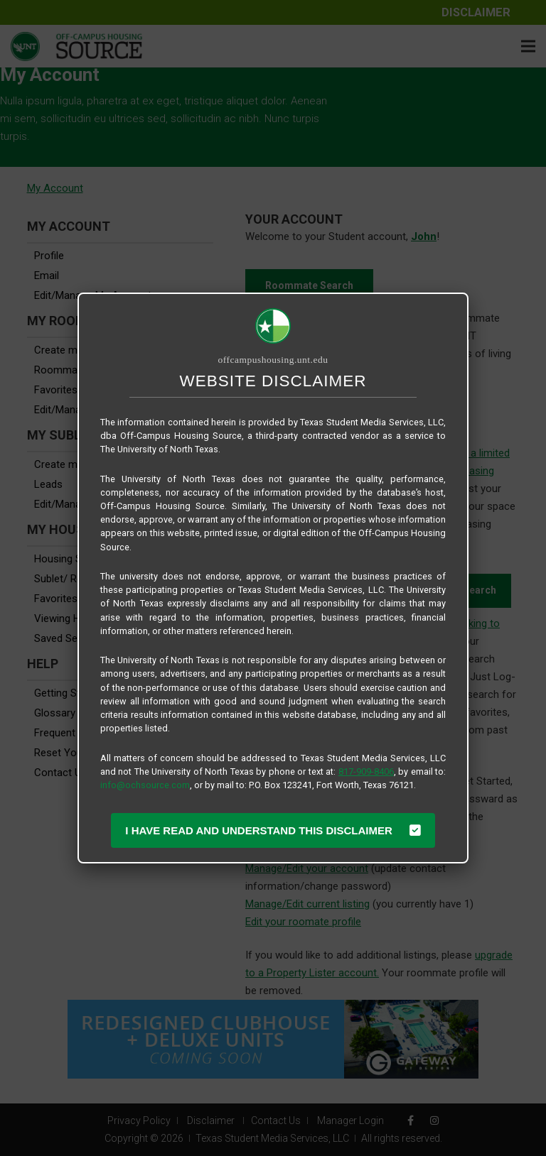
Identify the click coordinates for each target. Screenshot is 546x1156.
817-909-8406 (366, 771)
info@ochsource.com (145, 785)
